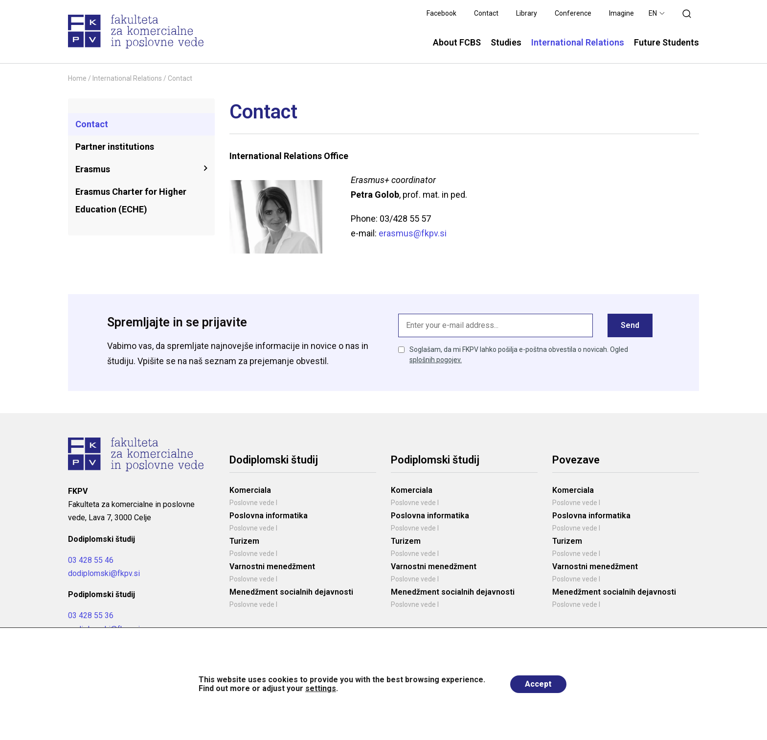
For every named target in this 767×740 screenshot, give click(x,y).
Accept (538, 684)
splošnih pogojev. (435, 360)
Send (630, 325)
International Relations (127, 78)
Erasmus (92, 169)
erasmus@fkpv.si (413, 233)
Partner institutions (114, 146)
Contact (91, 124)
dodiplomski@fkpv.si (104, 573)
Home (77, 78)
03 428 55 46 (90, 560)
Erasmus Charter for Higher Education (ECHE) (130, 200)
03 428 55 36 (90, 615)
